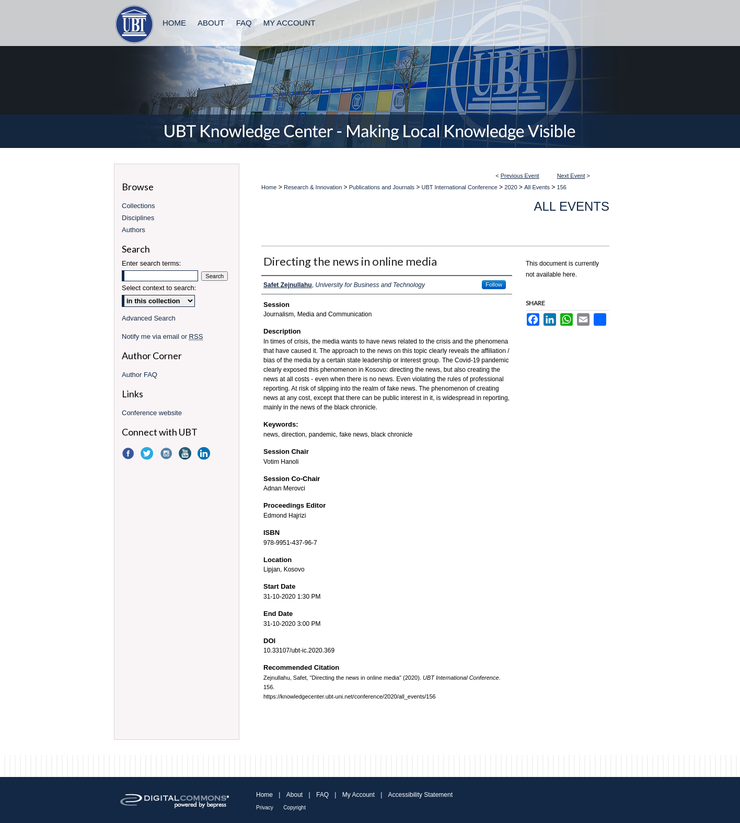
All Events (537, 187)
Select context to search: (159, 288)
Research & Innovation (313, 187)
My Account (358, 794)
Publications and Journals (382, 187)
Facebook (129, 453)
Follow (493, 284)
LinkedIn (205, 453)
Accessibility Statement (420, 794)
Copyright (294, 807)
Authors (133, 230)
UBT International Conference (460, 187)
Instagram (167, 453)
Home (268, 187)
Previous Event (520, 176)
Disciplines (138, 218)
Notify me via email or (162, 336)
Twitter (148, 453)
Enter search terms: (151, 263)
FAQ (322, 794)
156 (561, 187)
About (294, 794)
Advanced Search (149, 318)
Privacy (264, 807)
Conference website (152, 413)
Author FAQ (139, 375)
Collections (138, 206)
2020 (511, 187)
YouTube (186, 453)
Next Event (571, 176)
